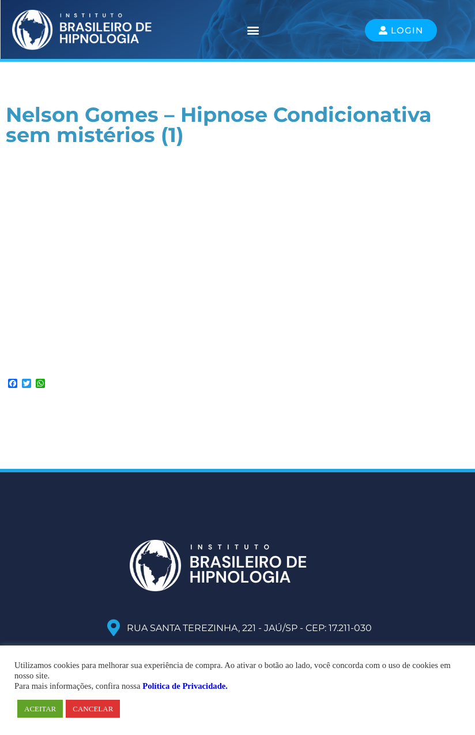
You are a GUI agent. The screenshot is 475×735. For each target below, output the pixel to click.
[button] (252, 30)
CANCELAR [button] (93, 708)
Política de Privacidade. (185, 686)
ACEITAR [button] (40, 708)
